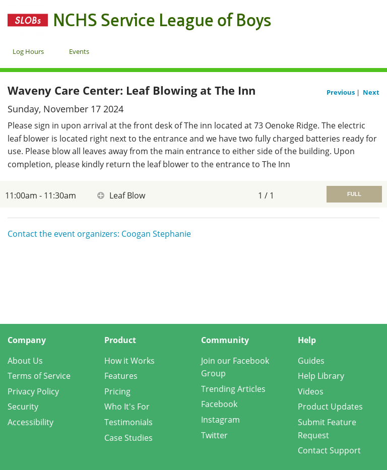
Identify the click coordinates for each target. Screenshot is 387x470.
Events (79, 51)
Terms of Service (39, 375)
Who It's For (127, 406)
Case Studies (128, 437)
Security (23, 406)
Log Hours (28, 51)
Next (371, 92)
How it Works (129, 360)
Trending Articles (233, 388)
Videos (311, 391)
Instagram (220, 419)
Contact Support (329, 450)
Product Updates (330, 406)
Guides (311, 360)
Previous (341, 92)
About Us (25, 360)
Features (121, 375)
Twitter (214, 435)
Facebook (219, 404)
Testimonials (128, 422)
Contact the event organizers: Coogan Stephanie (99, 233)
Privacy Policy (33, 391)
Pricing (117, 391)
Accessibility (30, 422)
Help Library (321, 375)
